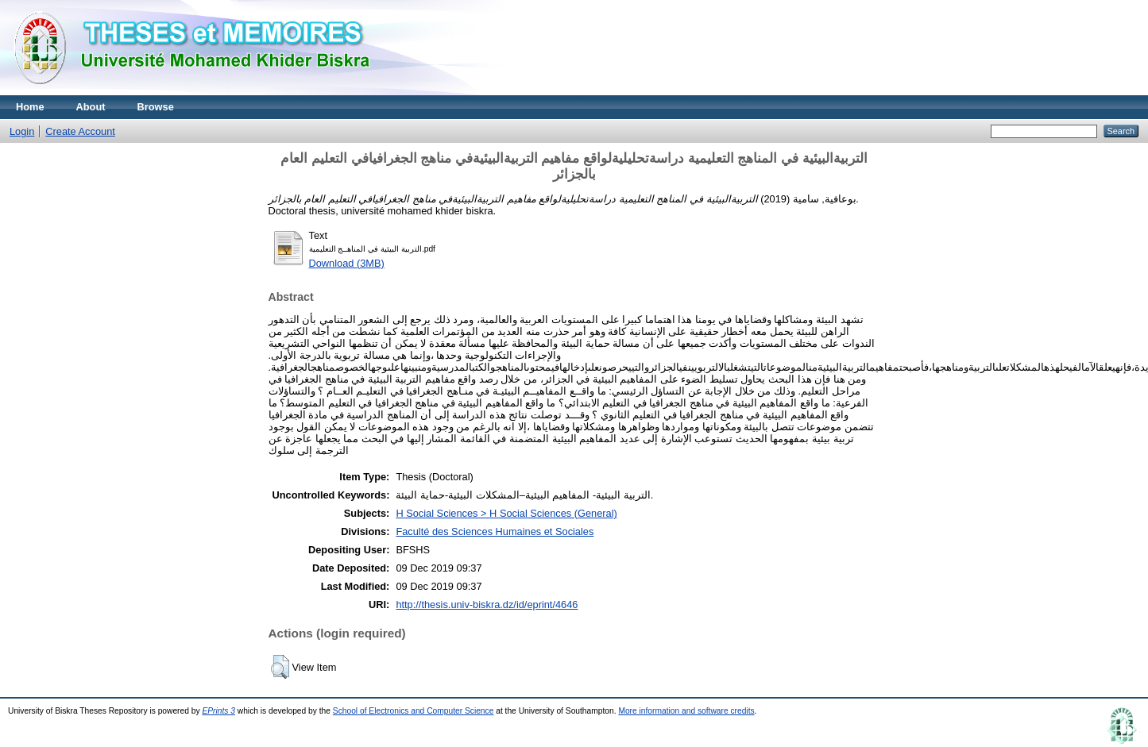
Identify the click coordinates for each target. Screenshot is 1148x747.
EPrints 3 (218, 711)
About (91, 107)
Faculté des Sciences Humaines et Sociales (494, 531)
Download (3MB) (347, 263)
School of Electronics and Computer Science (413, 711)
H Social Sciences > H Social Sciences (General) (506, 513)
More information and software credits (686, 711)
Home (30, 107)
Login (22, 131)
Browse (155, 107)
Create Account (80, 131)
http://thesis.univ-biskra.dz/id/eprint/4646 (487, 604)
